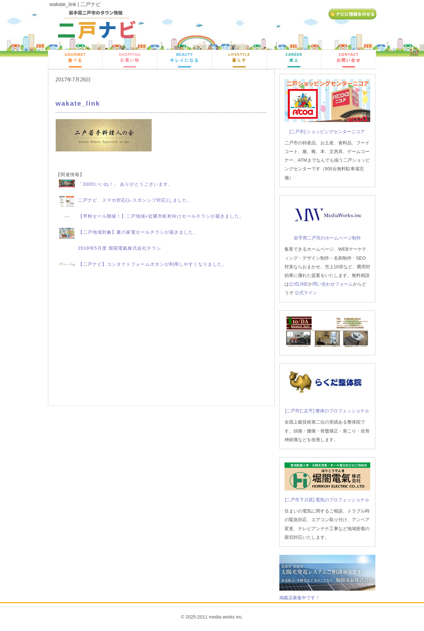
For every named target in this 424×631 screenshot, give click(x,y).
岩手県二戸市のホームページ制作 (327, 237)
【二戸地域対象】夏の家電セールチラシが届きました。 (138, 232)
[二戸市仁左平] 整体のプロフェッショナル (327, 410)
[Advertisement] (161, 339)
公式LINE (298, 284)
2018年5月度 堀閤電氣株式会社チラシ (119, 248)
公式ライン (306, 292)
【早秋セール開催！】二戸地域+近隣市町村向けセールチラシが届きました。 (161, 216)
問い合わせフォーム (333, 284)
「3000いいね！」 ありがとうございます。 (125, 184)
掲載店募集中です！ (299, 597)
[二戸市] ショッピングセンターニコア (327, 131)
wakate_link (78, 103)
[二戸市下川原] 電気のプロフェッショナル (327, 499)
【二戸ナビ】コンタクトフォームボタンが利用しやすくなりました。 (152, 264)
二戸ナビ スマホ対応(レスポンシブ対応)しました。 (135, 200)
